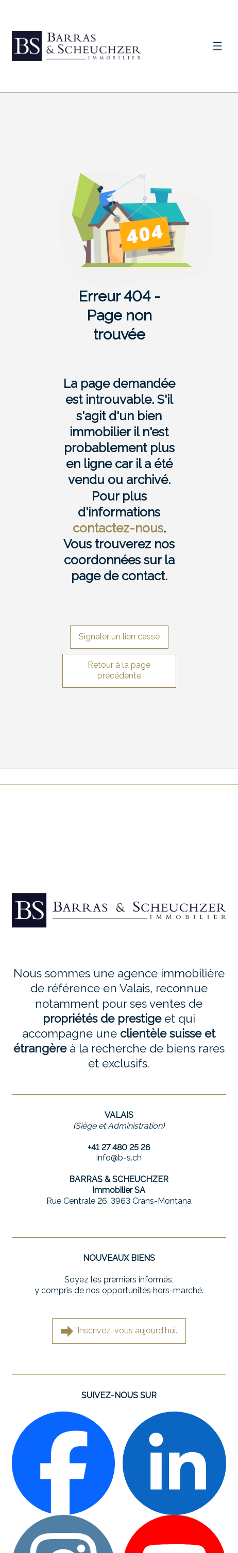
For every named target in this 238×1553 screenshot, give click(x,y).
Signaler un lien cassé (119, 636)
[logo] (76, 46)
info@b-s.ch (119, 1158)
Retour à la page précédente (119, 670)
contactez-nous (118, 528)
